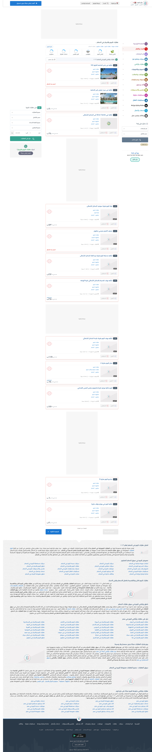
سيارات (118, 724)
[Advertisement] (76, 24)
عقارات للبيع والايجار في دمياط (101, 635)
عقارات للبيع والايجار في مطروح (66, 638)
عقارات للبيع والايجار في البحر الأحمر (100, 625)
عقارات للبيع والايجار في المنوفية (32, 630)
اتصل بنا (38, 729)
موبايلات (97, 724)
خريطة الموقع (93, 3)
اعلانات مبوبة (112, 46)
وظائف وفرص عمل (137, 115)
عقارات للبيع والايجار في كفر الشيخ (100, 638)
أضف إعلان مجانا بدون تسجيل (22, 4)
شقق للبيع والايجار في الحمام (33, 566)
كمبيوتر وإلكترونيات (137, 69)
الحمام (89, 74)
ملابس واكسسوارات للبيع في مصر (66, 709)
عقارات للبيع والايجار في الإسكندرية (31, 622)
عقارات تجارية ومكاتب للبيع (89, 369)
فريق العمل (93, 729)
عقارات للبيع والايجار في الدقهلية (135, 627)
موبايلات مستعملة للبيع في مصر (135, 709)
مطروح (94, 74)
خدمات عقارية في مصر (35, 701)
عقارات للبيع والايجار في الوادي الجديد (99, 632)
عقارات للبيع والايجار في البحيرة (67, 625)
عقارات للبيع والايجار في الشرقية (66, 627)
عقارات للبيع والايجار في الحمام (66, 566)
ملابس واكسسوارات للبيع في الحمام (31, 569)
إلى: (23, 133)
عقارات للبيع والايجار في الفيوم (135, 630)
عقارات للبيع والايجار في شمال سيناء (31, 635)
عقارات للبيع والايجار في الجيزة (33, 625)
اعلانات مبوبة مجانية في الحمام (135, 563)
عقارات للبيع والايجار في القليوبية (66, 630)
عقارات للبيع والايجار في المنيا (136, 632)
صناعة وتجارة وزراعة (136, 105)
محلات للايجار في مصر (69, 701)
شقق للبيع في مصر (139, 701)
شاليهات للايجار (92, 237)
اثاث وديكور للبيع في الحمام (102, 571)
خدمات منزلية (41, 590)
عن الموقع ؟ (113, 729)
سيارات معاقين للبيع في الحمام (101, 566)
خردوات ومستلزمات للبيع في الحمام (65, 569)
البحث (103, 3)
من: (36, 133)
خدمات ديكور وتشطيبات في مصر (135, 704)
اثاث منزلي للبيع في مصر (103, 704)
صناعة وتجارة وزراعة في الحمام (136, 574)
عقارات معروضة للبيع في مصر (67, 711)
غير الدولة (111, 3)
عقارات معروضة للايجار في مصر (32, 711)
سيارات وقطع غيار (137, 59)
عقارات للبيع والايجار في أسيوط (101, 622)
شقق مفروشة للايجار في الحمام (32, 574)
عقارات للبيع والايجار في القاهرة (101, 630)
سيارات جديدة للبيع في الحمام (67, 563)
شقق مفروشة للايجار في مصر (102, 701)
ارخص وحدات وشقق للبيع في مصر (100, 711)
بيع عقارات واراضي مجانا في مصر (103, 651)
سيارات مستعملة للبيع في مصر (66, 706)
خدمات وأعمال (138, 110)
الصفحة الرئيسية (137, 44)
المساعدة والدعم (83, 3)
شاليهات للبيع (92, 71)
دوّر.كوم (68, 749)
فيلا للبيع (93, 212)
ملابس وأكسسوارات (136, 90)
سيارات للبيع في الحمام (104, 563)
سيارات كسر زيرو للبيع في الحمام (135, 566)
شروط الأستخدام (84, 729)
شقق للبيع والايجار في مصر (137, 711)
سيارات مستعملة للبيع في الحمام (31, 563)
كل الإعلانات (139, 54)
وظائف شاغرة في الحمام (103, 574)
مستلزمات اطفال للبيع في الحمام (66, 571)
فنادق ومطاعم (67, 677)
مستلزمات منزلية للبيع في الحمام (135, 571)
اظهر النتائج (133, 140)
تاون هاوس (37, 681)
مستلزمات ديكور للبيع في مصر (67, 704)
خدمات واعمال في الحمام (34, 571)
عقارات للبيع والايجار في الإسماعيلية (134, 625)
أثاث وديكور (139, 85)
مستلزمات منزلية (137, 95)
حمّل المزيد (46, 46)
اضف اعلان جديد (76, 744)
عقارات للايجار (68, 609)
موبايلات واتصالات (137, 74)
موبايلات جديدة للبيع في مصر (33, 706)
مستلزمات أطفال (137, 100)
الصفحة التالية (50, 532)
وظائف (18, 724)
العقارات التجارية (91, 679)
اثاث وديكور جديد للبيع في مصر (135, 706)
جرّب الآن (132, 159)
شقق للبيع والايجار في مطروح (32, 638)
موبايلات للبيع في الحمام (103, 569)
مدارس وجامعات (36, 677)
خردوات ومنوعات (87, 724)
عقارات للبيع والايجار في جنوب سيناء (134, 635)
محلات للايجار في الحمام (68, 574)
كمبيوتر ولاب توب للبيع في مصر (101, 706)
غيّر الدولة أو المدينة (103, 729)
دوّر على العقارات (25, 138)
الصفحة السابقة (108, 531)
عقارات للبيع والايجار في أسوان (136, 622)
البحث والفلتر (139, 49)
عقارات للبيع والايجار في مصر (33, 709)
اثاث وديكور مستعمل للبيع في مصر (31, 704)
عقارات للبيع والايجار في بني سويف (65, 632)
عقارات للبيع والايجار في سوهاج (66, 635)
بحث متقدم (141, 144)
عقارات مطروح (96, 46)
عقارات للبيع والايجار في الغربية (32, 627)
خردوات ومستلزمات (136, 80)
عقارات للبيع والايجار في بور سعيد (31, 632)
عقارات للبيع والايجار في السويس (101, 627)
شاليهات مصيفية (61, 681)
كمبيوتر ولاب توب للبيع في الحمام (134, 569)
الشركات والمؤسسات (13, 586)
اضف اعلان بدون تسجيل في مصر (113, 609)
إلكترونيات (105, 724)
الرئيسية (134, 724)
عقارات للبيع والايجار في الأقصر (67, 622)
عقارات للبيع (105, 46)
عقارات (112, 724)
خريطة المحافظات (57, 729)
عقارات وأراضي (138, 64)
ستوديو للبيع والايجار (48, 681)
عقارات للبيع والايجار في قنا (137, 638)
